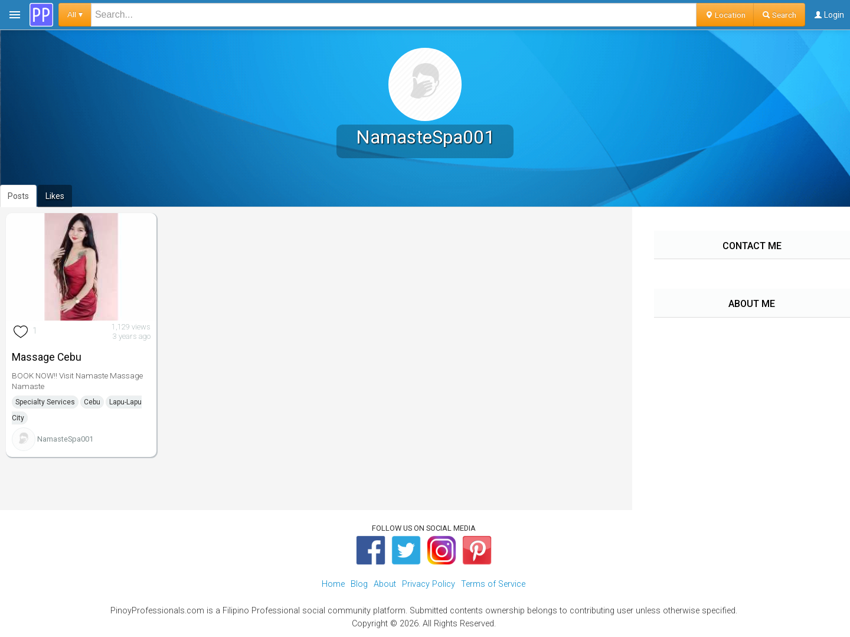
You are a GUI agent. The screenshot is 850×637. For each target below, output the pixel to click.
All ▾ (75, 14)
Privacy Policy (428, 584)
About (385, 584)
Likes (54, 196)
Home (333, 584)
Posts (18, 196)
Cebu (92, 402)
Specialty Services (45, 402)
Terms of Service (493, 584)
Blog (359, 584)
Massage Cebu (46, 357)
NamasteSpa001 (65, 439)
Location (725, 14)
